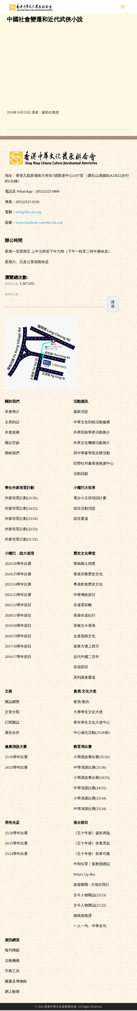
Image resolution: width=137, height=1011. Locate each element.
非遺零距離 (82, 605)
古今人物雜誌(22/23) (89, 895)
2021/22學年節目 (18, 605)
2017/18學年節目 (18, 646)
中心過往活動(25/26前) (91, 733)
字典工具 (12, 971)
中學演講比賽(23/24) (89, 809)
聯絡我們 (12, 453)
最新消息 (80, 412)
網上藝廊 (12, 991)
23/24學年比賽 (16, 854)
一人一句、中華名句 (89, 926)
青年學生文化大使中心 (91, 722)
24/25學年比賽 (16, 767)
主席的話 (12, 422)
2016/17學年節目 (18, 657)
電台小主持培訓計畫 (89, 498)
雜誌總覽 (12, 702)
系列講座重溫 (84, 677)
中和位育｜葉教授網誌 (91, 864)
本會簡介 (12, 412)
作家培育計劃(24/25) (21, 508)
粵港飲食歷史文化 (88, 584)
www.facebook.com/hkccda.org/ (39, 222)
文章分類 (12, 712)
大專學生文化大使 (88, 712)
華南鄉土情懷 (84, 564)
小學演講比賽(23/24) (89, 798)
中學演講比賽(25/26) (89, 767)
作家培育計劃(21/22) (21, 539)
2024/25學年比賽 (18, 574)
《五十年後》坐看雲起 (91, 843)
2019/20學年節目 (18, 626)
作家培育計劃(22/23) (21, 529)
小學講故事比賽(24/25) (91, 778)
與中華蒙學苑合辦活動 (91, 453)
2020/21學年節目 (18, 615)
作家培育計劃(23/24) (21, 519)
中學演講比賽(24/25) (89, 788)
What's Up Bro (84, 874)
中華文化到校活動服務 (91, 422)
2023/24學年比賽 (18, 584)
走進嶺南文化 (84, 636)
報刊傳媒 (12, 950)
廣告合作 (12, 733)
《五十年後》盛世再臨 (91, 833)
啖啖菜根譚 (82, 916)
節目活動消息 (84, 508)
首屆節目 (80, 667)
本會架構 (12, 432)
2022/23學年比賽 (18, 595)
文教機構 (12, 961)
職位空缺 (12, 443)
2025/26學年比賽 (18, 564)
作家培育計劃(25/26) (21, 498)
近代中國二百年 (86, 657)
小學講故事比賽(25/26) (91, 757)
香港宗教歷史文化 (88, 574)
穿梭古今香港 (84, 626)
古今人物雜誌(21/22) (89, 905)
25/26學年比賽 (16, 757)
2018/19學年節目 (18, 636)
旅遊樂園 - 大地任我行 (91, 885)
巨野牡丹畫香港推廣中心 (93, 463)
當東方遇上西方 (86, 646)
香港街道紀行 (84, 615)
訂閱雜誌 (12, 722)
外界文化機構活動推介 (91, 443)
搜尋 (113, 304)
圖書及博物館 (16, 981)
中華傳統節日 (84, 595)
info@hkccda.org (28, 212)
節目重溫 (80, 519)
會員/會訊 (81, 702)
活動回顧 (80, 474)
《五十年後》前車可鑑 (91, 854)
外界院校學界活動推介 (91, 432)
